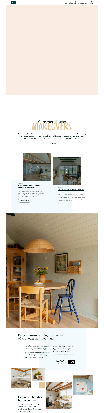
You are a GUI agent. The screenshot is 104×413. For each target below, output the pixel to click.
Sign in (91, 2)
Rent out (75, 2)
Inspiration (71, 2)
